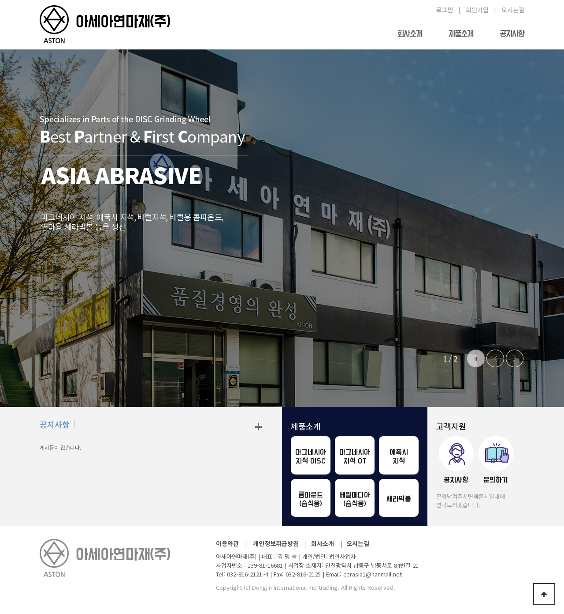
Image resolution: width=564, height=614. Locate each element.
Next (514, 358)
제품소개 (461, 34)
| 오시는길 (509, 9)
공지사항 (512, 34)
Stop (476, 358)
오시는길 (357, 543)
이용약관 (227, 543)
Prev (495, 358)
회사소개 (409, 34)
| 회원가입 (473, 9)
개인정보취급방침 (276, 543)
